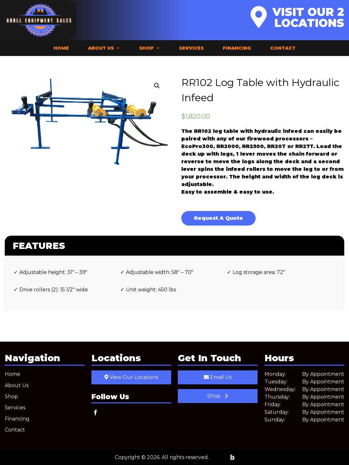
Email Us (218, 377)
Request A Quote (218, 218)
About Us (104, 48)
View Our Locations (131, 377)
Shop (149, 48)
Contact (283, 48)
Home (61, 48)
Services (191, 48)
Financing (237, 48)
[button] (157, 85)
